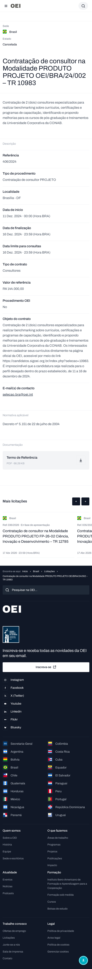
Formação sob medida (60, 894)
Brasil (36, 571)
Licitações (49, 571)
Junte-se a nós (11, 944)
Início (25, 571)
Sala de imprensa (13, 951)
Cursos (51, 901)
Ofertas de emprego (14, 931)
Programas (53, 844)
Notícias (7, 886)
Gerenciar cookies (58, 951)
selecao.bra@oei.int (18, 394)
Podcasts (8, 893)
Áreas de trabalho (57, 837)
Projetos (52, 851)
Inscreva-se (46, 667)
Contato (7, 958)
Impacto (52, 865)
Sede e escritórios (13, 858)
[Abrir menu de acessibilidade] (83, 960)
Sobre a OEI (10, 837)
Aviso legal (53, 937)
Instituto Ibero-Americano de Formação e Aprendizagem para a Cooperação (67, 883)
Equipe (7, 851)
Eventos (7, 879)
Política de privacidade (60, 931)
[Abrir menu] (6, 6)
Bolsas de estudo (57, 908)
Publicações (54, 858)
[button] (76, 501)
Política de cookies (58, 944)
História (7, 844)
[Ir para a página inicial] (15, 6)
